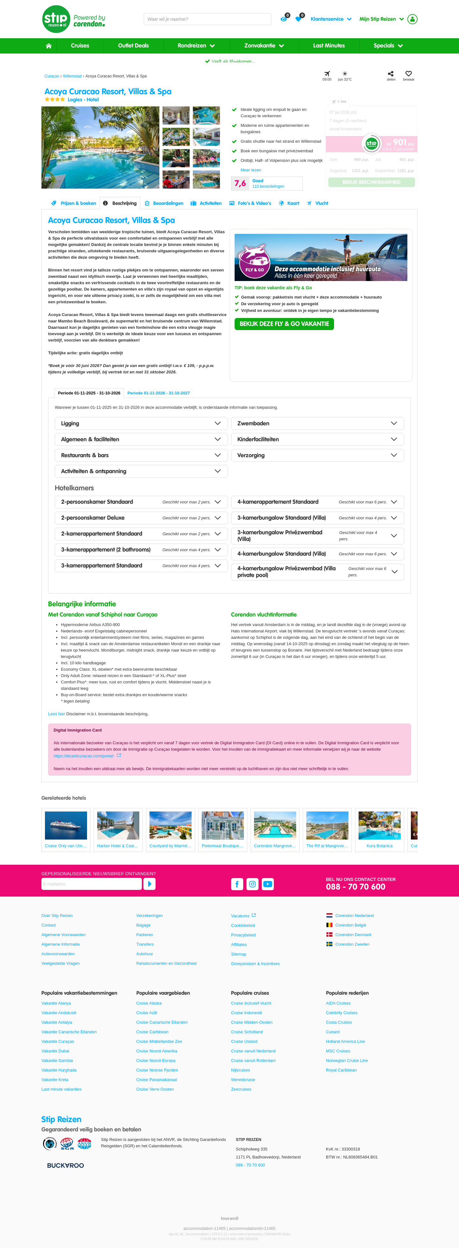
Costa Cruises (339, 1022)
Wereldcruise (243, 1079)
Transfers (145, 944)
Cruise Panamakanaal (156, 1079)
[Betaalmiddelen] (65, 1165)
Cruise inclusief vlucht (251, 1003)
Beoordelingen (168, 203)
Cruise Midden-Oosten (252, 1022)
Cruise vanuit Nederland (253, 1051)
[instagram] (252, 884)
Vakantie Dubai (55, 1051)
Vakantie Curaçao (57, 1041)
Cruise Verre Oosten (155, 1089)
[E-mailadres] (91, 884)
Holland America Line (345, 1041)
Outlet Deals (133, 45)
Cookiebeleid (243, 925)
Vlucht (322, 203)
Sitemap (238, 954)
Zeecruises (241, 1089)
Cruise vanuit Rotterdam (253, 1060)
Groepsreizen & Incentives (255, 963)
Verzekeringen (149, 915)
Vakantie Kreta (54, 1079)
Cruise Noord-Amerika (157, 1051)
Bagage (143, 925)
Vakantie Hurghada (58, 1070)
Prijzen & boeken (78, 203)
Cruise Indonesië (246, 1012)
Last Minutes (329, 45)
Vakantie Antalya (56, 1022)
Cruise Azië (146, 1012)
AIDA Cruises (338, 1003)
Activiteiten (211, 203)
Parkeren (144, 934)
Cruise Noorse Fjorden (157, 1070)
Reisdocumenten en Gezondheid (166, 963)
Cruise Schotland (247, 1031)
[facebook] (237, 884)
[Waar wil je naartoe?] (207, 19)
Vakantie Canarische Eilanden (69, 1031)
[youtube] (268, 884)
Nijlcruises (240, 1070)
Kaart (293, 203)
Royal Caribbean (341, 1070)
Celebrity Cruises (342, 1012)
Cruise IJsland (244, 1041)
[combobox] (207, 19)
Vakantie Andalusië (58, 1012)
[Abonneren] (149, 884)
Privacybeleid (243, 935)
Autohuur (144, 953)
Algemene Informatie (60, 944)
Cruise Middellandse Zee (159, 1041)
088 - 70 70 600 (355, 887)
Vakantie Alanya (56, 1003)
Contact (48, 925)
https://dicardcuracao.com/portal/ (84, 756)
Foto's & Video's (254, 203)
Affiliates (239, 944)
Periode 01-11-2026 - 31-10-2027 (158, 393)
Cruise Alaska (149, 1003)
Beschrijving (125, 203)
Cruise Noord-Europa (156, 1060)
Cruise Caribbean (152, 1031)
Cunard (333, 1031)
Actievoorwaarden (58, 953)
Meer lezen (251, 170)
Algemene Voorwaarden (63, 934)
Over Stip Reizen (57, 915)
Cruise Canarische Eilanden (162, 1022)
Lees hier (56, 713)
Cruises (80, 45)
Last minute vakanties (61, 1089)
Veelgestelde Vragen (60, 963)
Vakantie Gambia (57, 1060)
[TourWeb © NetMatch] (229, 1218)
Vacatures (240, 915)
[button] (284, 324)
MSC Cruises (338, 1051)
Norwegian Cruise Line (347, 1060)
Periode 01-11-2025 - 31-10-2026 (89, 393)
